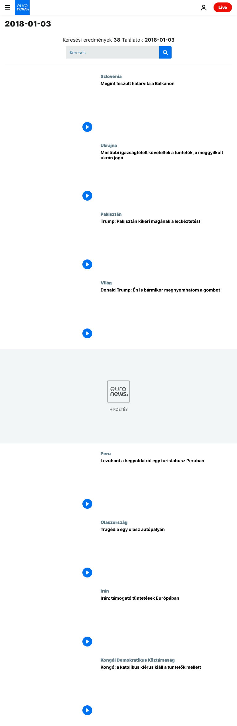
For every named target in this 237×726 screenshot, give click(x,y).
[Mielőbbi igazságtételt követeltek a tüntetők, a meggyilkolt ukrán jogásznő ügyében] (166, 177)
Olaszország (114, 522)
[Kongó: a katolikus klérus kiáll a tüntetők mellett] (166, 692)
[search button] (165, 52)
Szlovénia (111, 76)
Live (222, 7)
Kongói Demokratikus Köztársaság (138, 659)
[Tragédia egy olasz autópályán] (166, 554)
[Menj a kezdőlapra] (22, 7)
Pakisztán (111, 213)
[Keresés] (119, 52)
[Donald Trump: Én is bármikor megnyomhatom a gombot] (166, 314)
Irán (105, 590)
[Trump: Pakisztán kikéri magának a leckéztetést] (166, 246)
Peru (106, 453)
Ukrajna (109, 145)
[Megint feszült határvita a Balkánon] (166, 108)
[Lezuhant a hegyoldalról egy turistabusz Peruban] (166, 485)
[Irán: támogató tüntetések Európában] (166, 623)
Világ (106, 282)
